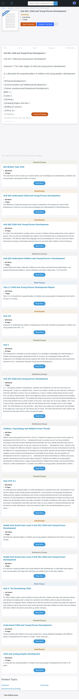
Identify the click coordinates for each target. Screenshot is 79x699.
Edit (20, 48)
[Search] (56, 3)
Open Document (28, 24)
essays (10, 8)
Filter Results (71, 48)
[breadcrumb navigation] (39, 8)
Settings (51, 48)
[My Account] (75, 3)
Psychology (44, 685)
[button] (3, 3)
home (4, 8)
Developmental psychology (11, 689)
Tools (35, 48)
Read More (39, 183)
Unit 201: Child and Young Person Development (33, 8)
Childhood (5, 685)
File (5, 48)
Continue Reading (39, 114)
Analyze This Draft (45, 24)
